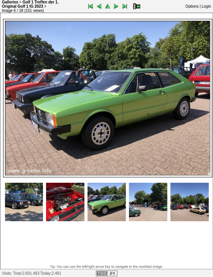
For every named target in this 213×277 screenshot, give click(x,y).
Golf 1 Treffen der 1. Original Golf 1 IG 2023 (30, 4)
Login (206, 6)
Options (191, 6)
